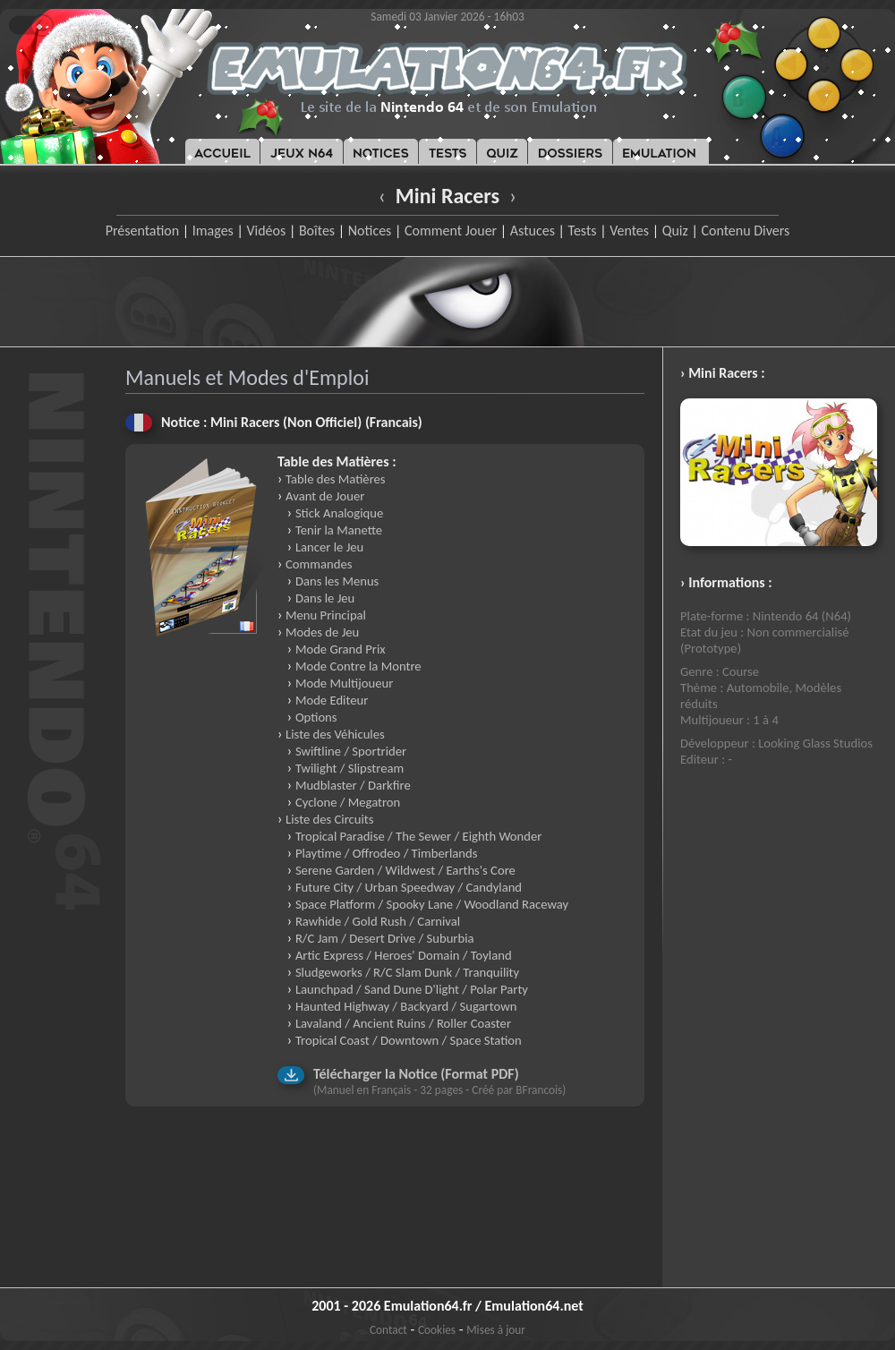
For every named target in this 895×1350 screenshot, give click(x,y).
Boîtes (317, 230)
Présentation (143, 230)
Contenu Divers (745, 230)
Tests (582, 230)
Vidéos (266, 230)
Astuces (532, 230)
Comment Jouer (451, 230)
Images (213, 230)
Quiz (675, 230)
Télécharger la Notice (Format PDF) (416, 1073)
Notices (370, 230)
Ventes (629, 230)
